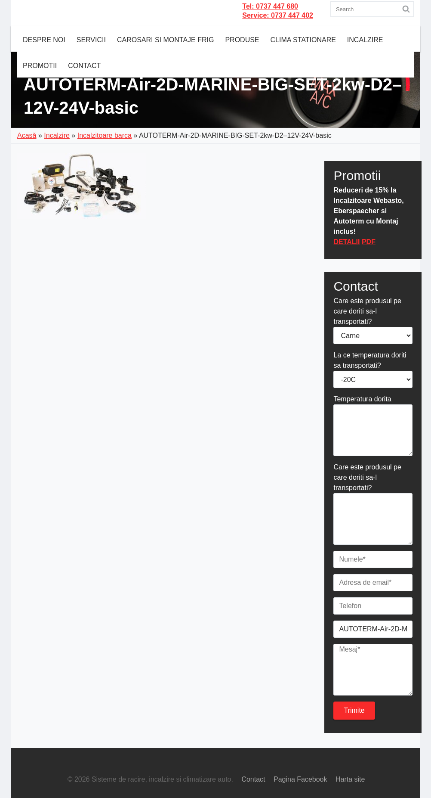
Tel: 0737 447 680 (270, 6)
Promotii (40, 65)
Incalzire (365, 39)
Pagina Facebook (300, 779)
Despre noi (44, 39)
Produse (242, 39)
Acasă (26, 135)
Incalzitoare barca (104, 135)
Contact (84, 65)
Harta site (350, 779)
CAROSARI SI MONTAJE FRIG (165, 39)
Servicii (91, 39)
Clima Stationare (303, 39)
